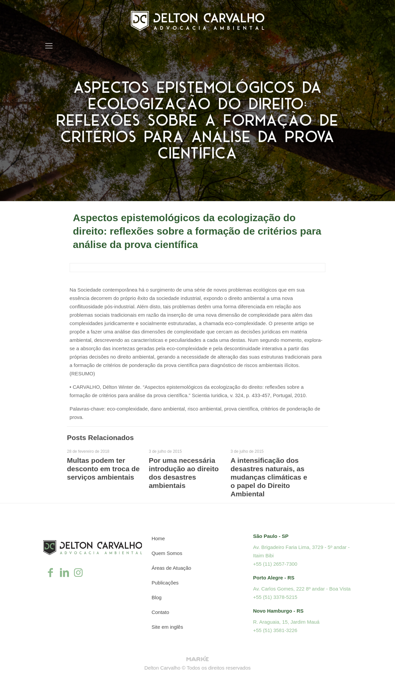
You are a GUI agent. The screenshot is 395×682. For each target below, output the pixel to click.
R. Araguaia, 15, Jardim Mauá (286, 622)
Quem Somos (167, 553)
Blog (157, 597)
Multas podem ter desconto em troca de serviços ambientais (103, 468)
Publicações (165, 582)
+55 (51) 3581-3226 (275, 630)
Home (158, 538)
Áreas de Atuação (171, 568)
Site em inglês (167, 627)
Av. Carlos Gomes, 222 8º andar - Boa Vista (301, 589)
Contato (160, 612)
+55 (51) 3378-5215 (275, 597)
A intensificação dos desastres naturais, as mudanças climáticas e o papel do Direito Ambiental (269, 477)
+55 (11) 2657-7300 (275, 564)
